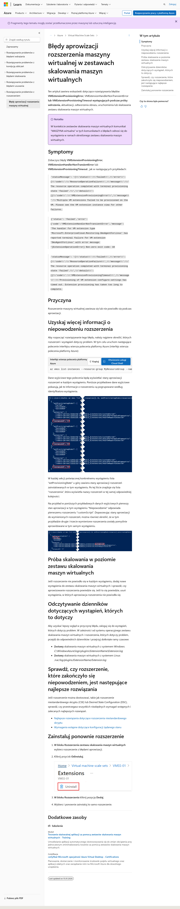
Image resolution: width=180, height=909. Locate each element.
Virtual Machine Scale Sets (81, 35)
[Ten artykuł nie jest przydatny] (145, 106)
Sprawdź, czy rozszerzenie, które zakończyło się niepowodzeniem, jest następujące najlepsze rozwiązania (157, 82)
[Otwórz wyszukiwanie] (164, 4)
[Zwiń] (39, 33)
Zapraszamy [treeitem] (12, 46)
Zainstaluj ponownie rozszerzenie (157, 90)
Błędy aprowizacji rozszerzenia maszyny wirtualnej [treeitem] (24, 103)
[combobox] (22, 39)
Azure (60, 35)
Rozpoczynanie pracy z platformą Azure (154, 12)
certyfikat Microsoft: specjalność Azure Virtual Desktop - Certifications (83, 856)
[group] (90, 369)
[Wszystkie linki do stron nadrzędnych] (51, 35)
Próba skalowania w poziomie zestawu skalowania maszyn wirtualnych (155, 60)
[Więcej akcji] (129, 35)
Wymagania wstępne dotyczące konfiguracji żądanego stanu (87, 727)
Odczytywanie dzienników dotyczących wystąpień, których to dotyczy (157, 69)
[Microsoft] (6, 4)
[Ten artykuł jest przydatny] (142, 106)
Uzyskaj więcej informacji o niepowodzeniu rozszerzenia (155, 51)
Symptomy (146, 41)
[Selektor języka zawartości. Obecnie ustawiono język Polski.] (10, 903)
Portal (127, 12)
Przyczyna (146, 45)
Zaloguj (172, 4)
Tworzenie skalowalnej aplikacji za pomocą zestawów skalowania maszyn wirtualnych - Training (84, 836)
